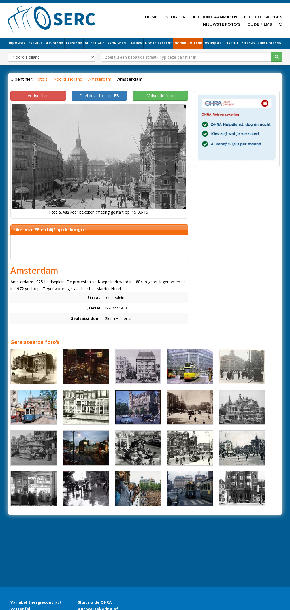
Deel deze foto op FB (99, 95)
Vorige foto (38, 95)
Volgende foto (160, 95)
